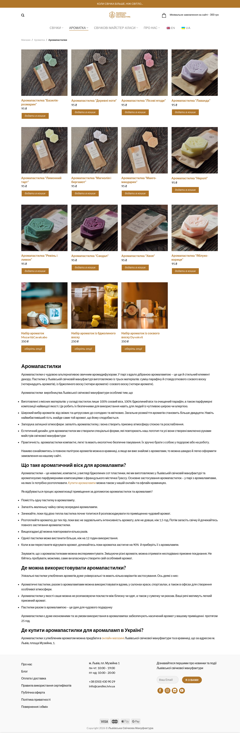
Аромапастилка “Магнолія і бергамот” (91, 180)
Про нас (152, 28)
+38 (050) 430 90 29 (102, 681)
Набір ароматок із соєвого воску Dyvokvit (140, 335)
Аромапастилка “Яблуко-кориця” (190, 257)
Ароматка (78, 28)
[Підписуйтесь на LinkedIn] (174, 690)
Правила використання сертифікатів (46, 685)
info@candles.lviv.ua (102, 686)
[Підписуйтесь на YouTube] (182, 690)
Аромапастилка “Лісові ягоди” (143, 100)
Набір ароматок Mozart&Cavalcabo (34, 335)
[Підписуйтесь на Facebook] (160, 690)
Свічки (57, 28)
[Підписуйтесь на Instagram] (167, 690)
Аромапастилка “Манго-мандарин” (138, 180)
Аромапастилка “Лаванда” (191, 100)
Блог (24, 671)
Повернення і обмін (34, 706)
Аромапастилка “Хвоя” (138, 255)
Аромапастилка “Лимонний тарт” (41, 180)
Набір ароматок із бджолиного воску (93, 335)
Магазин (25, 39)
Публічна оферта (33, 692)
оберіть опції (33, 348)
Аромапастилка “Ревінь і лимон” (39, 257)
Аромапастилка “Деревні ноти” (94, 100)
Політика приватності (36, 699)
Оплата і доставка (33, 678)
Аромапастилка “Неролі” (190, 178)
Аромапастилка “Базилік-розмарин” (40, 102)
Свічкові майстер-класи (116, 28)
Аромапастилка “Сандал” (90, 255)
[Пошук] (22, 15)
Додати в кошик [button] (35, 115)
